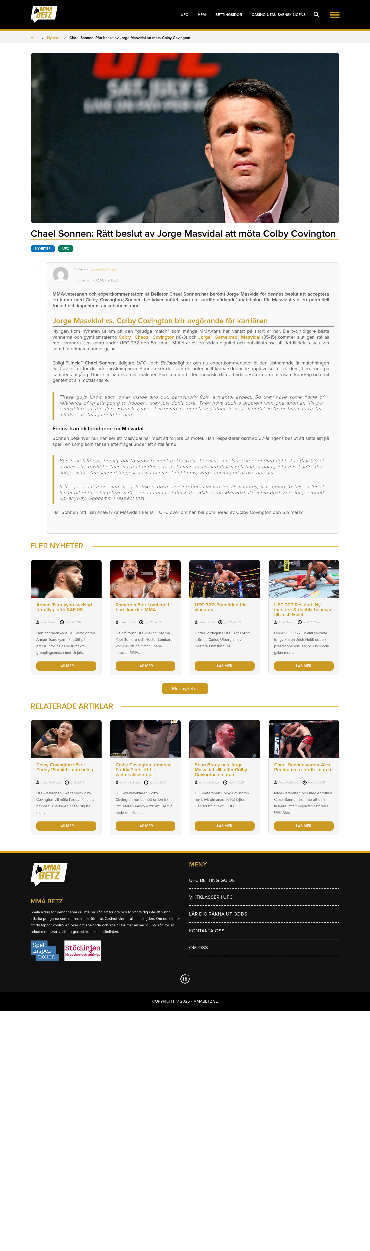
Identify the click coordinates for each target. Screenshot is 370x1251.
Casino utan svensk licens (279, 14)
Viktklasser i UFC (211, 897)
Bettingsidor (228, 14)
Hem (202, 14)
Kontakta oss (207, 931)
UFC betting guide (212, 880)
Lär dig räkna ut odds (218, 914)
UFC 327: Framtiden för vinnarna (220, 607)
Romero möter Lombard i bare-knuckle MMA (142, 607)
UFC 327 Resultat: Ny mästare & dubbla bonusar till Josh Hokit (303, 609)
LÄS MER (66, 666)
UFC (184, 14)
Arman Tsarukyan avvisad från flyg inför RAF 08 (64, 607)
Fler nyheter (185, 689)
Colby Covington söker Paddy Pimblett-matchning (64, 767)
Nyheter (43, 249)
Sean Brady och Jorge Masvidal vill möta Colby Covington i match (221, 769)
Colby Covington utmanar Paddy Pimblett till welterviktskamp (143, 769)
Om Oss (198, 948)
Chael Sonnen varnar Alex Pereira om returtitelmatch (302, 767)
